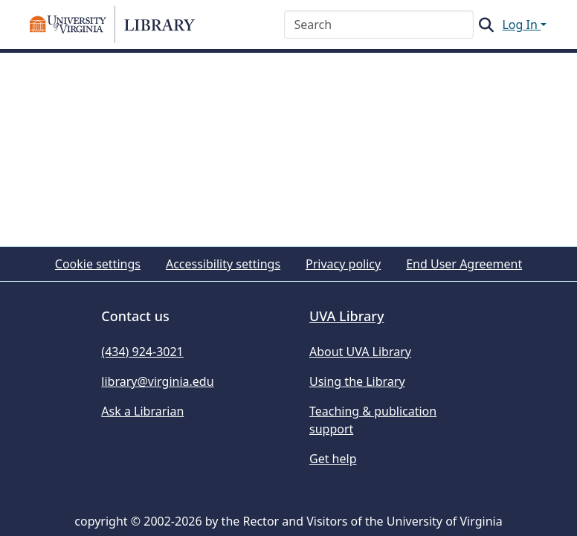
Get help (333, 459)
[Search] (379, 24)
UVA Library (346, 316)
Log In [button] (521, 24)
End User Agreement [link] (464, 264)
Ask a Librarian (142, 411)
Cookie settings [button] (98, 264)
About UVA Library (360, 351)
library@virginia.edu (157, 381)
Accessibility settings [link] (223, 264)
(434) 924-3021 (142, 351)
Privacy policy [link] (343, 264)
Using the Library (357, 381)
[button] (112, 24)
